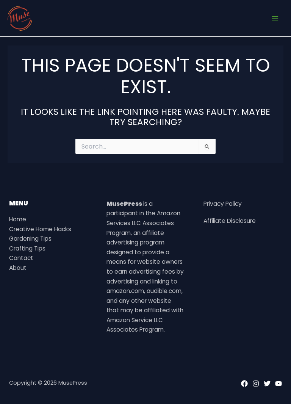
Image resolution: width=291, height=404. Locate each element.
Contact (21, 258)
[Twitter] (267, 383)
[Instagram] (255, 383)
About (18, 268)
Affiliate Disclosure (229, 221)
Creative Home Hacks (40, 229)
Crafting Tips (27, 248)
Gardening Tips (30, 239)
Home (17, 219)
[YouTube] (278, 383)
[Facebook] (244, 383)
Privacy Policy (222, 204)
